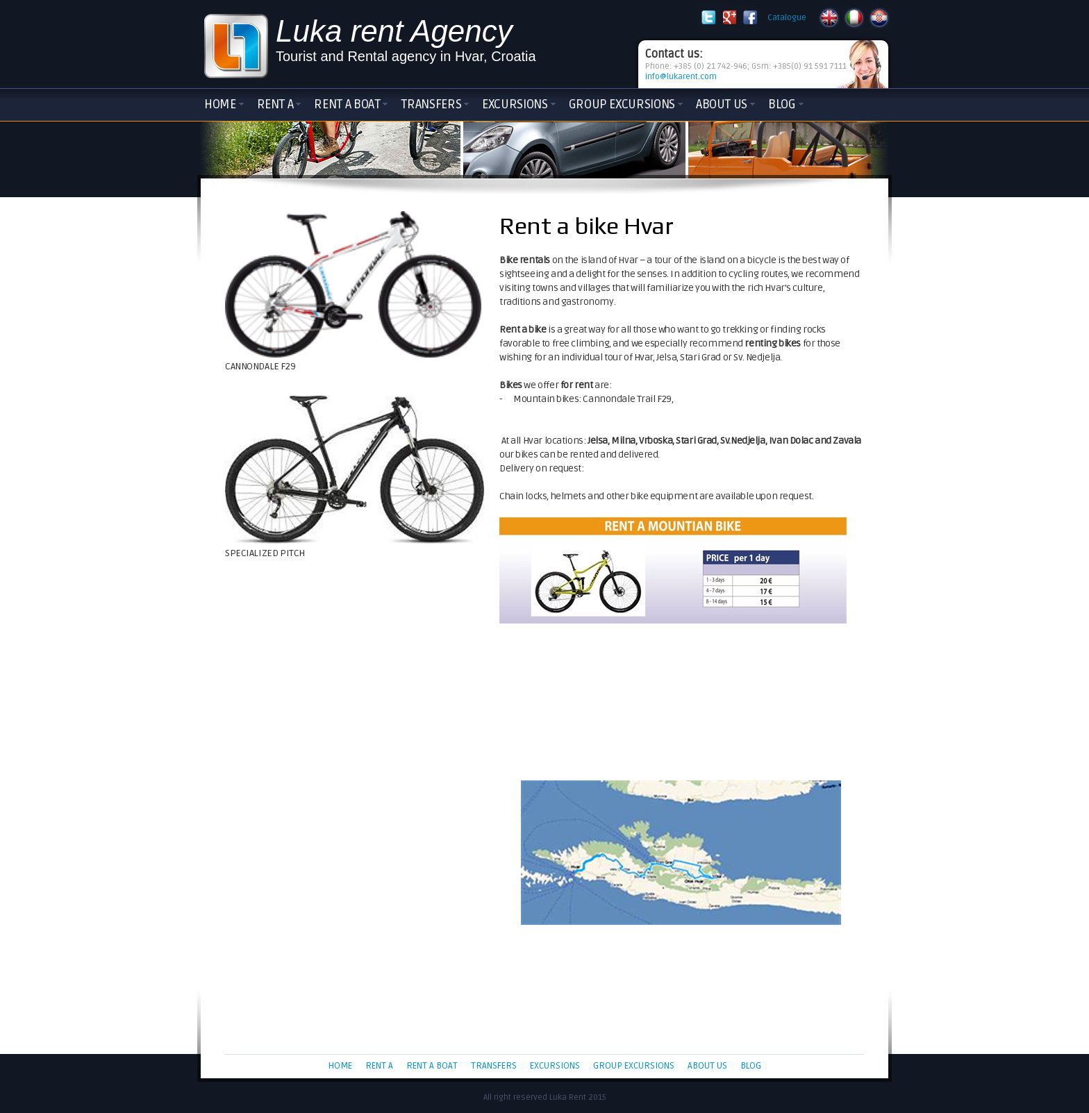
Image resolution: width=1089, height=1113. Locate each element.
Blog (782, 104)
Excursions (514, 104)
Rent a (275, 104)
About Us (721, 104)
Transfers (431, 104)
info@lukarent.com (681, 77)
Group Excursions (622, 104)
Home (220, 104)
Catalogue (786, 17)
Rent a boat (347, 104)
